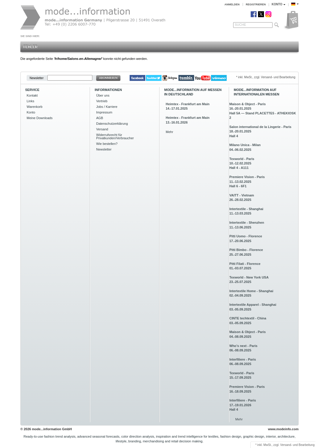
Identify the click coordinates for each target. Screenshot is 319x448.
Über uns (102, 95)
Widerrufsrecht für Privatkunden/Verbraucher (115, 136)
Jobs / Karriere (106, 106)
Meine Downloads (39, 118)
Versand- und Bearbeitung (297, 445)
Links (30, 101)
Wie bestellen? (106, 143)
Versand (102, 129)
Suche (240, 24)
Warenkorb (34, 106)
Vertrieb (101, 101)
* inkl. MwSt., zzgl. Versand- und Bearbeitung (265, 77)
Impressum (104, 112)
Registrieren (256, 4)
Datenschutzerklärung (112, 123)
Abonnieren (108, 78)
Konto (31, 112)
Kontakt (32, 95)
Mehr (169, 132)
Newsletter (37, 77)
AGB (99, 118)
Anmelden (232, 4)
